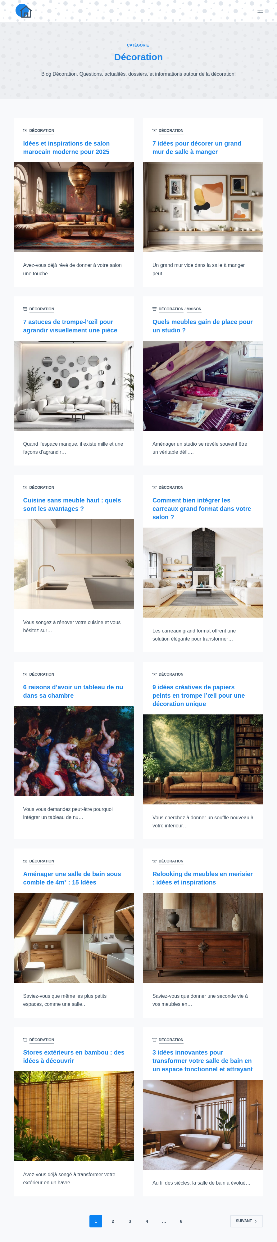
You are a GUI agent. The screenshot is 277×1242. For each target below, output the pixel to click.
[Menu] (260, 11)
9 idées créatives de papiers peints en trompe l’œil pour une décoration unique (198, 693)
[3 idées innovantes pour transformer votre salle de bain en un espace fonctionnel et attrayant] (203, 1121)
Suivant (246, 1217)
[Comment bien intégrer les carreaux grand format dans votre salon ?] (203, 571)
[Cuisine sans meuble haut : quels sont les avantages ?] (74, 563)
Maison (194, 308)
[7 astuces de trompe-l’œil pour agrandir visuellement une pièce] (74, 385)
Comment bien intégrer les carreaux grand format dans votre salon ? (202, 507)
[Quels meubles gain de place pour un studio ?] (203, 385)
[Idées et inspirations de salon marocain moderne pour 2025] (74, 207)
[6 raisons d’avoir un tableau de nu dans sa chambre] (74, 749)
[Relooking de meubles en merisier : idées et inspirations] (203, 934)
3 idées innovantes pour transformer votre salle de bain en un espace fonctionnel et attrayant (202, 1057)
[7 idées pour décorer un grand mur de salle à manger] (203, 207)
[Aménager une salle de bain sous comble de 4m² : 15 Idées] (74, 934)
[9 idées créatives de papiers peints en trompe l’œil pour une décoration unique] (203, 757)
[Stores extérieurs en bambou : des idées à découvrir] (74, 1113)
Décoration (42, 130)
